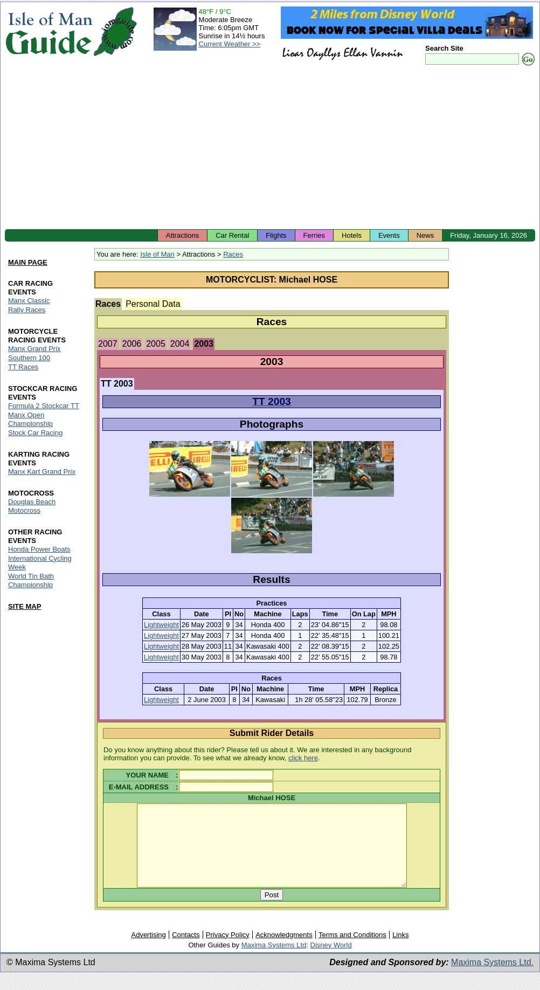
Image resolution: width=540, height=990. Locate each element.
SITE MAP (24, 606)
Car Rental (232, 235)
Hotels (352, 235)
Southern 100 (29, 358)
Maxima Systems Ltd (274, 961)
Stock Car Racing (35, 433)
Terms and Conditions (352, 951)
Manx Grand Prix (34, 349)
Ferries (314, 235)
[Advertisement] (270, 148)
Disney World (331, 961)
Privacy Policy (228, 951)
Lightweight (161, 625)
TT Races (23, 367)
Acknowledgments (284, 951)
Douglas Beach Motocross (32, 506)
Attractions (182, 235)
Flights (276, 235)
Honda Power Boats (39, 549)
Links (400, 951)
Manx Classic (29, 301)
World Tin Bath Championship (31, 580)
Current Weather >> (230, 44)
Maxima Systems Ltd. (492, 978)
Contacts (185, 951)
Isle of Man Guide (49, 31)
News (425, 235)
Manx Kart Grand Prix (41, 472)
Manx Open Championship (30, 419)
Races (233, 254)
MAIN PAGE (27, 262)
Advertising (148, 951)
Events (389, 235)
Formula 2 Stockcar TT (43, 406)
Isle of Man (157, 254)
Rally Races (26, 310)
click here (303, 758)
